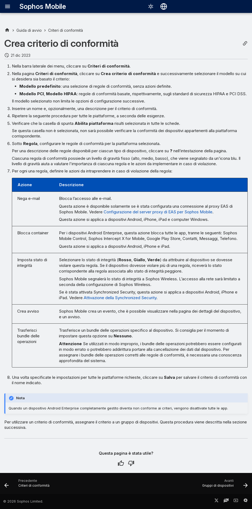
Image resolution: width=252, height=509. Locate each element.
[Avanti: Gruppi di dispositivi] (223, 485)
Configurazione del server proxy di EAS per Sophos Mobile (158, 211)
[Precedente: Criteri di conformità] (28, 485)
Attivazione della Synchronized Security (120, 297)
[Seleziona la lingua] (163, 6)
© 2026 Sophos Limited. (23, 501)
